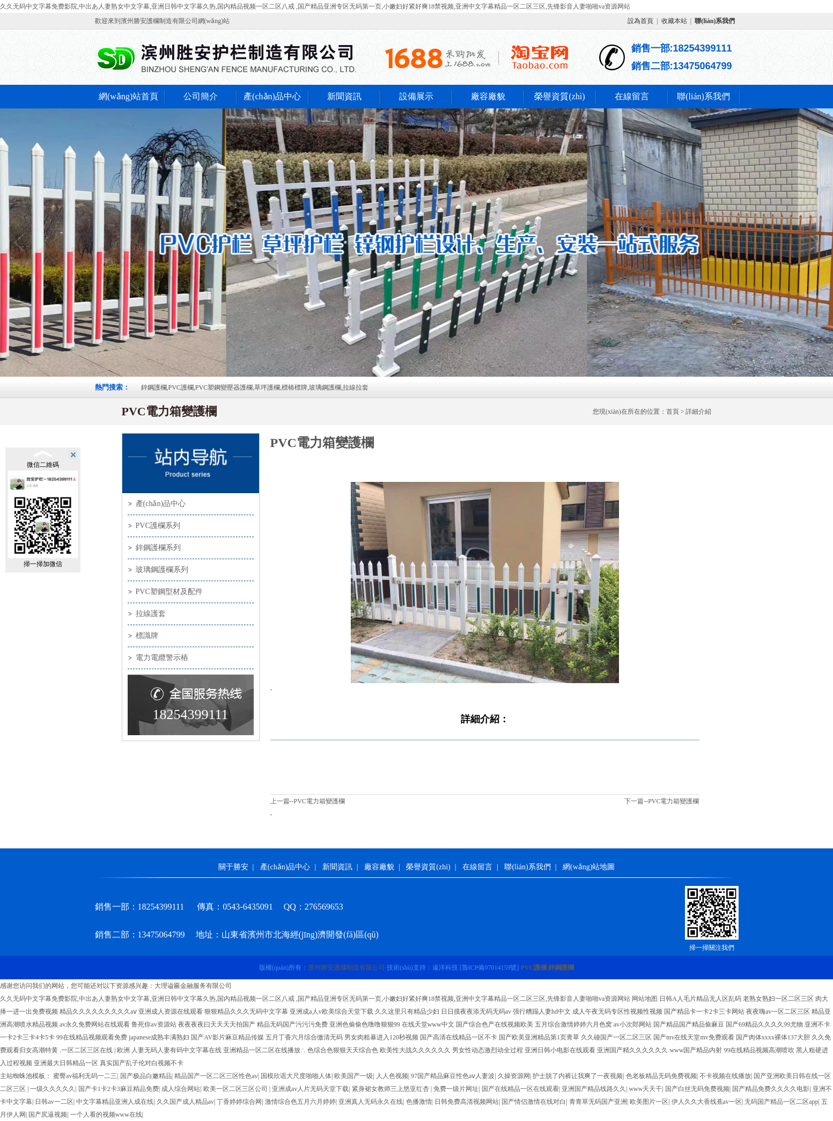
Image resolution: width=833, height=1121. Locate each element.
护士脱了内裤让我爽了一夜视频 (578, 1076)
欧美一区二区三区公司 (236, 1089)
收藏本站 (674, 21)
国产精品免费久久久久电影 (770, 1089)
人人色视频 (392, 1076)
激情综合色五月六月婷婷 (300, 1101)
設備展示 (416, 96)
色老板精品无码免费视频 (661, 1076)
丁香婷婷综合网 (239, 1101)
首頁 (672, 411)
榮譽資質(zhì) (559, 96)
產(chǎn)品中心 (272, 96)
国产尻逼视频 (47, 1114)
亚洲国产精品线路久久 (594, 1089)
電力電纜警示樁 (162, 658)
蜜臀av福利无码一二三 (85, 1076)
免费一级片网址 (455, 1089)
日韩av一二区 (54, 1101)
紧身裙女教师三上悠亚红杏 (391, 1089)
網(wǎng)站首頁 (128, 96)
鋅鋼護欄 (561, 967)
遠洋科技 (445, 967)
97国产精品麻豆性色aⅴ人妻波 (453, 1076)
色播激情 (419, 1101)
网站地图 (645, 998)
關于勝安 (233, 867)
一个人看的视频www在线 (106, 1114)
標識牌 (147, 636)
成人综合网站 (180, 1089)
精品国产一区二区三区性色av (215, 1076)
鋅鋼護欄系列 (158, 548)
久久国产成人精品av (185, 1101)
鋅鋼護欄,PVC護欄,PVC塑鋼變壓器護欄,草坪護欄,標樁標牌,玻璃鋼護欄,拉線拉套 (255, 387)
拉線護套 (151, 614)
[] (489, 967)
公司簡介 (200, 96)
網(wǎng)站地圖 (589, 867)
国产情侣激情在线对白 (534, 1101)
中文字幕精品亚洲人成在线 (114, 1101)
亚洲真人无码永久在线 (370, 1101)
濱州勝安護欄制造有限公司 (346, 967)
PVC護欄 (534, 967)
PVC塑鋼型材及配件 (169, 592)
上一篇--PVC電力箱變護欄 (307, 801)
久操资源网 (514, 1076)
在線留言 (632, 96)
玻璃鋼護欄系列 (162, 570)
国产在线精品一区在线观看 (520, 1089)
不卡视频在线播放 (725, 1076)
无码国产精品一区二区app (781, 1101)
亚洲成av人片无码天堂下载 (310, 1089)
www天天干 (645, 1089)
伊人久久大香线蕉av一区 (707, 1101)
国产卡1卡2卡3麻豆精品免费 (118, 1089)
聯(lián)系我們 (703, 96)
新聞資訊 (344, 96)
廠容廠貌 (488, 96)
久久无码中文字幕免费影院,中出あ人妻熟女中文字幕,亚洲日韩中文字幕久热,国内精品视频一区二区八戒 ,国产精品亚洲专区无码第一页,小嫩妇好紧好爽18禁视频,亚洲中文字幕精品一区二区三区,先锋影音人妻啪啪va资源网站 (315, 6)
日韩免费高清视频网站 (466, 1101)
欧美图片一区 (649, 1101)
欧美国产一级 (353, 1076)
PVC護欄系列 (158, 526)
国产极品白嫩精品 (146, 1076)
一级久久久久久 (52, 1089)
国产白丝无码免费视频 (697, 1089)
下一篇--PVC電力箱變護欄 (661, 801)
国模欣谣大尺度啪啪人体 (296, 1076)
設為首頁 (640, 21)
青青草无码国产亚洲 (598, 1101)
